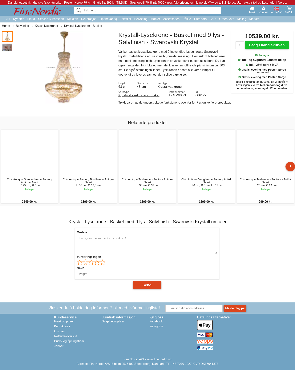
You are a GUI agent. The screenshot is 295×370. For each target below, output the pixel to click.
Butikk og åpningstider (69, 341)
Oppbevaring (108, 19)
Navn (80, 268)
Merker (254, 19)
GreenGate (226, 19)
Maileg (241, 19)
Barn (213, 19)
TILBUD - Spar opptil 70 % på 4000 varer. (144, 2)
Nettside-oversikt (65, 336)
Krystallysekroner (170, 87)
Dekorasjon (88, 19)
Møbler (155, 19)
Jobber (58, 346)
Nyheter (18, 19)
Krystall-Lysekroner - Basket (138, 95)
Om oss (59, 331)
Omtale (82, 232)
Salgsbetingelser (113, 321)
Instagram (156, 326)
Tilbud (31, 19)
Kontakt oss (62, 326)
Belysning (141, 19)
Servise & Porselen (51, 19)
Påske (187, 19)
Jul (8, 19)
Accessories (171, 19)
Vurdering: (89, 256)
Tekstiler (125, 19)
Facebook (156, 321)
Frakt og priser (64, 321)
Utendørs (200, 19)
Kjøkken (72, 19)
